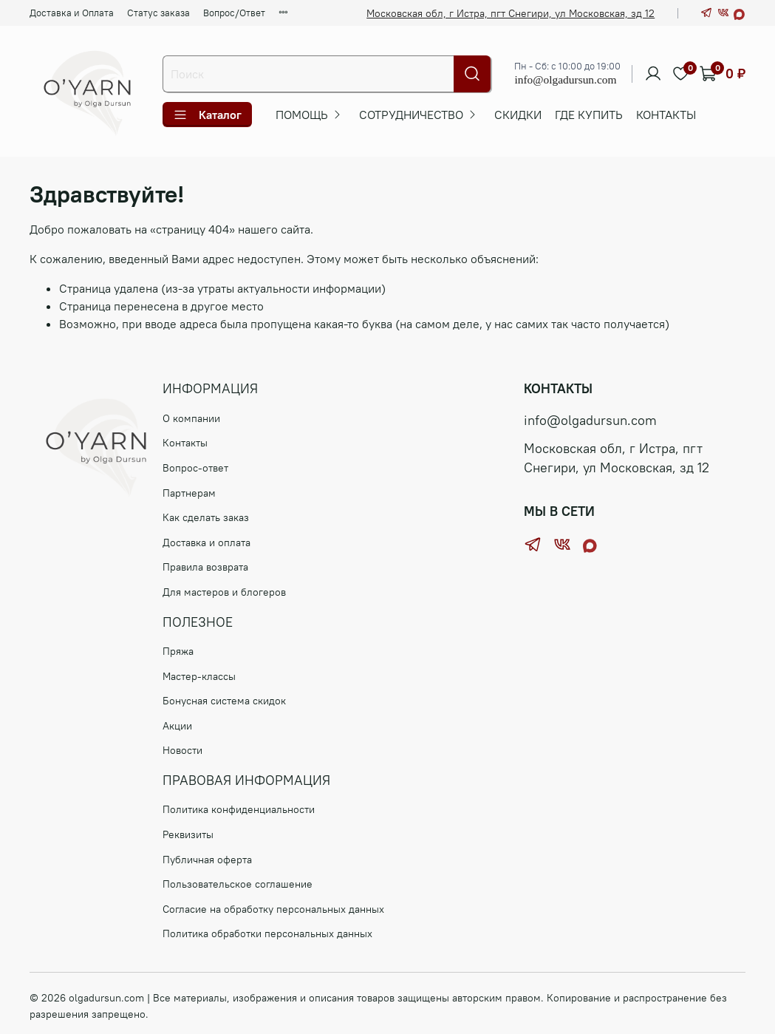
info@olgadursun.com (565, 79)
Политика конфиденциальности (239, 809)
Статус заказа (158, 12)
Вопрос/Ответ (234, 12)
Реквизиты (188, 834)
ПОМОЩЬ (302, 114)
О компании (191, 418)
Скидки (518, 114)
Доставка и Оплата (72, 12)
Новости (182, 750)
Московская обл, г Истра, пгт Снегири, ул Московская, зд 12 (510, 13)
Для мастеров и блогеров (224, 592)
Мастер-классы (199, 676)
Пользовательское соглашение (238, 884)
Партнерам (189, 493)
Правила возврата (205, 567)
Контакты (666, 114)
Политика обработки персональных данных (267, 933)
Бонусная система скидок (224, 700)
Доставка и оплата (206, 542)
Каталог (207, 114)
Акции (177, 725)
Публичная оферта (207, 859)
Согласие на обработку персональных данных (273, 909)
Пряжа (178, 651)
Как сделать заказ (206, 517)
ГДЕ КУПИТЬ (589, 114)
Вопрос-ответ (195, 468)
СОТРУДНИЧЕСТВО (411, 114)
